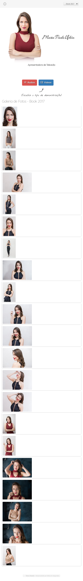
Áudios (29, 82)
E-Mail (4, 3)
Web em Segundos (53, 576)
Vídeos (46, 82)
